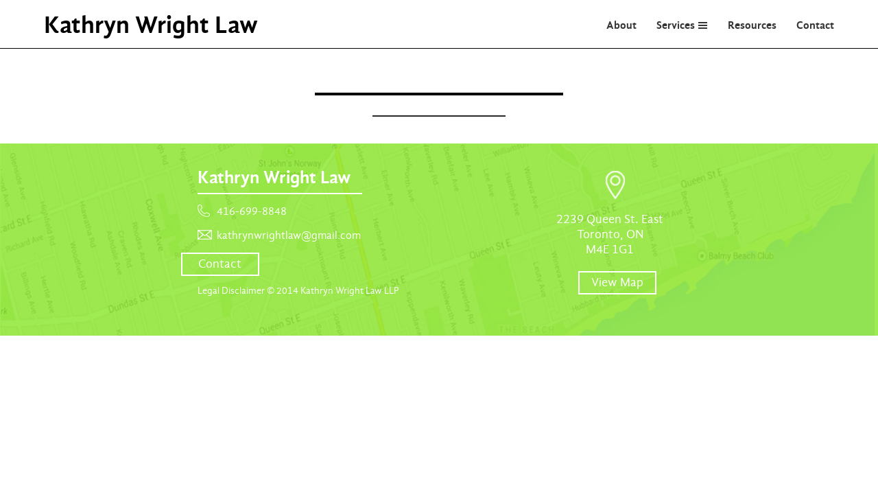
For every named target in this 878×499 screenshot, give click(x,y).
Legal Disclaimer (231, 291)
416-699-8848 (252, 211)
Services (675, 25)
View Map (617, 282)
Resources (752, 25)
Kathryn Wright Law (151, 24)
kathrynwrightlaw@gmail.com (289, 235)
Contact (815, 25)
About (621, 25)
